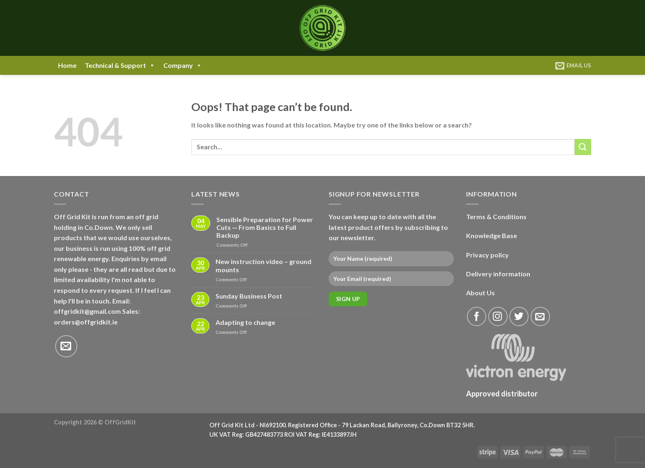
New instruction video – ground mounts (263, 265)
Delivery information (498, 274)
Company (182, 65)
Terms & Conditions (496, 216)
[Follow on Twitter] (519, 316)
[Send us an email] (66, 346)
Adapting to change (245, 322)
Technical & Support (120, 65)
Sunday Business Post (249, 296)
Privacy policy (487, 255)
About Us (480, 293)
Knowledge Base (491, 235)
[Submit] (583, 147)
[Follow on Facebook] (476, 316)
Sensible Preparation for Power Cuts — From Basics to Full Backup (264, 227)
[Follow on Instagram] (498, 316)
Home (67, 65)
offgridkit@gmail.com (87, 311)
